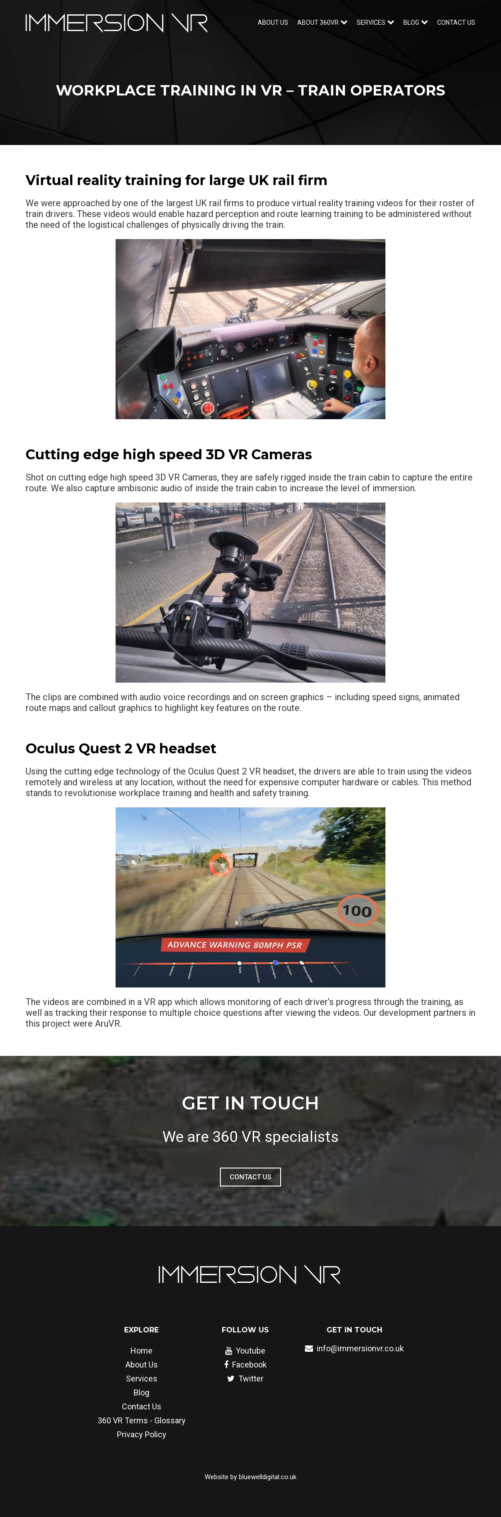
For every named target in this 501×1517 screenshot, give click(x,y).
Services (141, 1378)
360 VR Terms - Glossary (142, 1420)
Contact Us (456, 22)
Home (141, 1350)
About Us (273, 22)
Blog (141, 1392)
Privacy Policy (141, 1434)
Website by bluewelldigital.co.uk (250, 1477)
